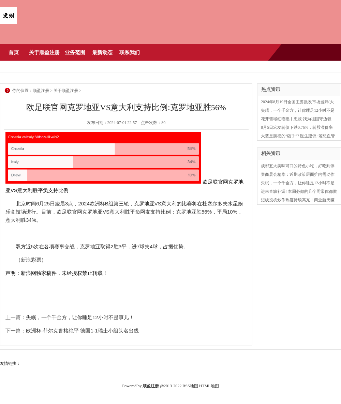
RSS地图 (190, 386)
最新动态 (102, 52)
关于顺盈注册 (44, 52)
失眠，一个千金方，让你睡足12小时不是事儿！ (80, 317)
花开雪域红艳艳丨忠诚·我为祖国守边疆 (296, 118)
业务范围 (75, 52)
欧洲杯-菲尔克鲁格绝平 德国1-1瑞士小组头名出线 (82, 330)
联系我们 (129, 52)
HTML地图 (209, 386)
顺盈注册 (41, 90)
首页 (14, 52)
